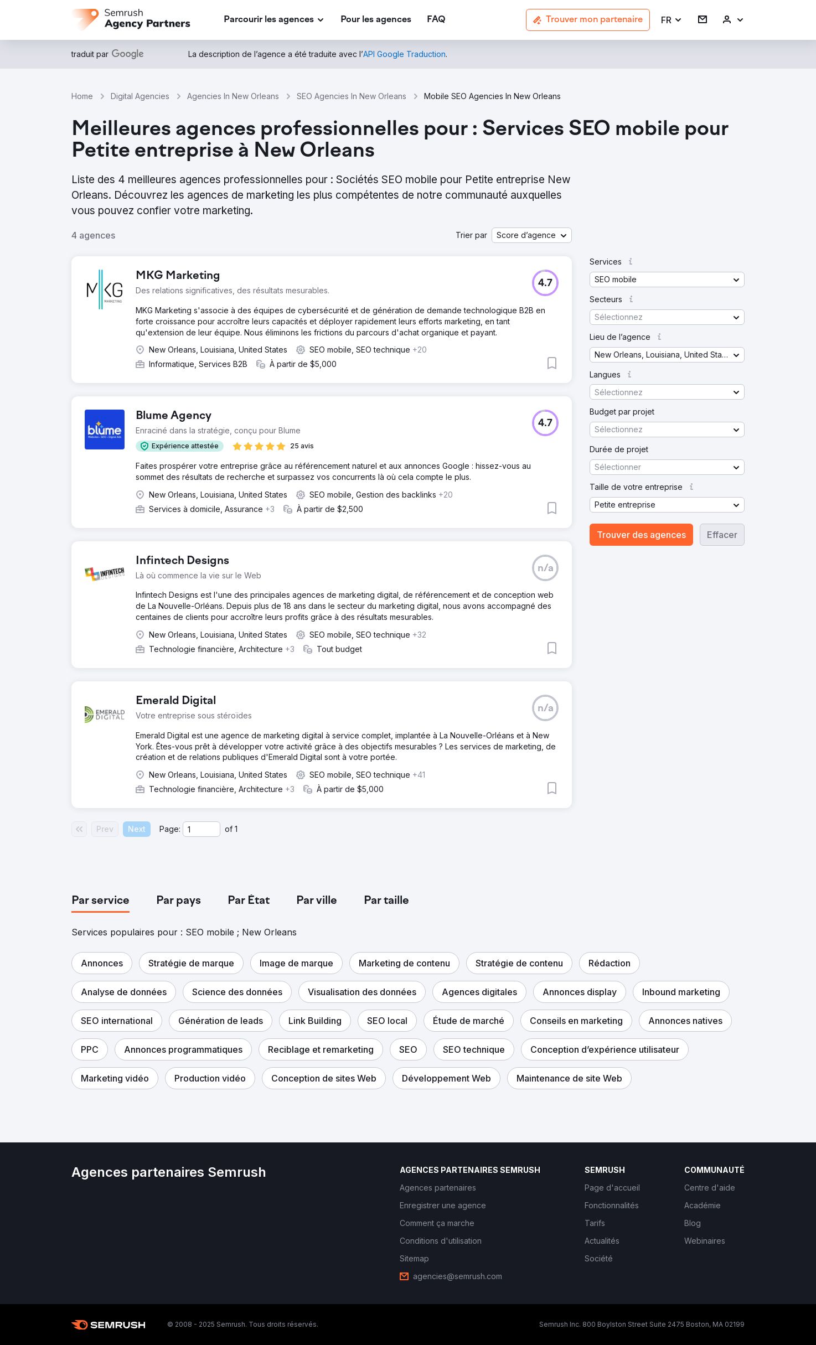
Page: (169, 829)
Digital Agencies (140, 96)
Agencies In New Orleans (233, 96)
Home (82, 96)
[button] (672, 20)
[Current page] (201, 829)
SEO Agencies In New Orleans (351, 96)
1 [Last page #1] (236, 829)
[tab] (100, 901)
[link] (375, 20)
